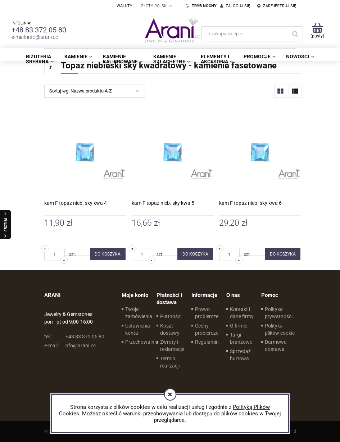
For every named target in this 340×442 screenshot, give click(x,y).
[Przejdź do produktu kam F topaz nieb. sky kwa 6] (260, 152)
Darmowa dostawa (276, 345)
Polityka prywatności (279, 312)
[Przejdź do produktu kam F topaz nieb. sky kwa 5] (173, 152)
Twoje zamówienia (138, 312)
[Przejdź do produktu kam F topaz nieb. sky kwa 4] (85, 152)
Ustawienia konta (137, 329)
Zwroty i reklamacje (172, 345)
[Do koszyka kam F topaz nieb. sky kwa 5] (195, 254)
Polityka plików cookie (280, 329)
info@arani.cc (42, 37)
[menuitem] (40, 59)
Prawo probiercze (206, 312)
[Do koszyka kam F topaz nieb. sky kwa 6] (282, 254)
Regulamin (207, 342)
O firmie (238, 326)
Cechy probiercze (206, 329)
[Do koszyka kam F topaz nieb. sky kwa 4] (108, 254)
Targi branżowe (241, 338)
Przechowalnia (141, 342)
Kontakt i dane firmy (242, 312)
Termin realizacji (170, 362)
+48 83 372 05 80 (39, 30)
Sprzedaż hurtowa (240, 354)
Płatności (170, 316)
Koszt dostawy (170, 329)
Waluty (124, 6)
